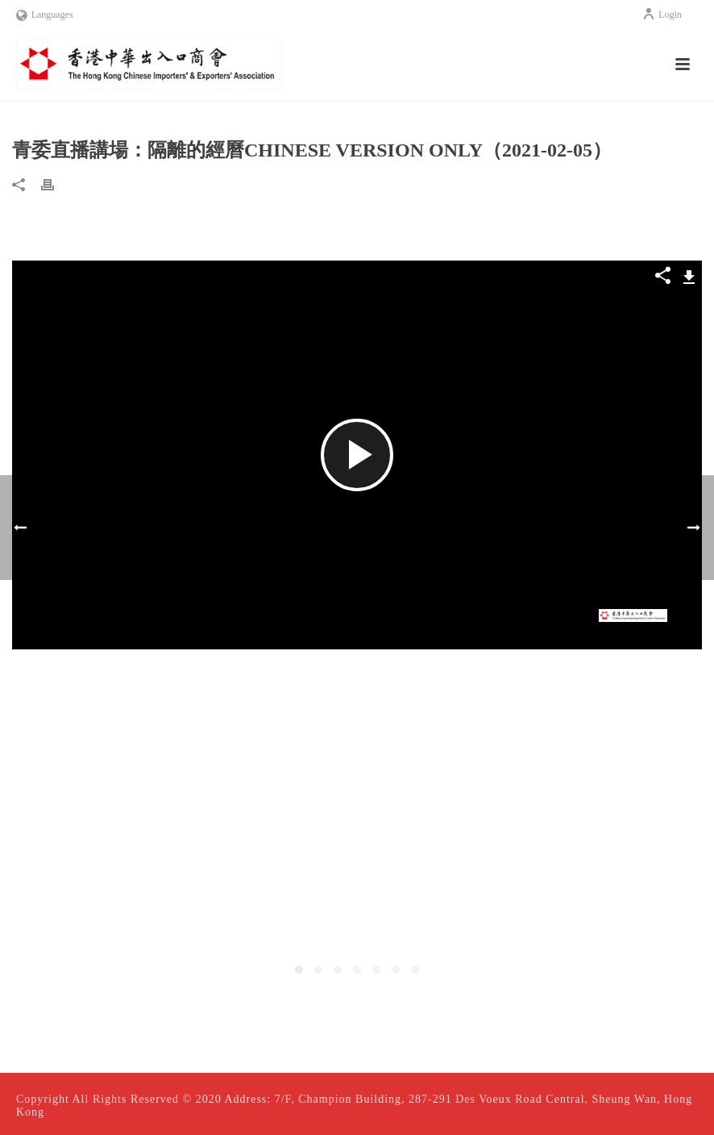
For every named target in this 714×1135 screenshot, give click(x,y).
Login (662, 14)
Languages (44, 14)
